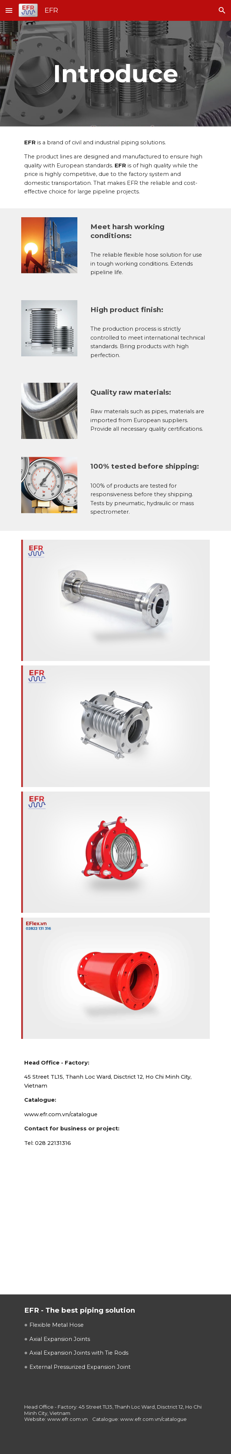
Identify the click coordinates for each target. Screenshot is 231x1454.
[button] (9, 10)
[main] (115, 73)
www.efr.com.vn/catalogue (60, 1114)
